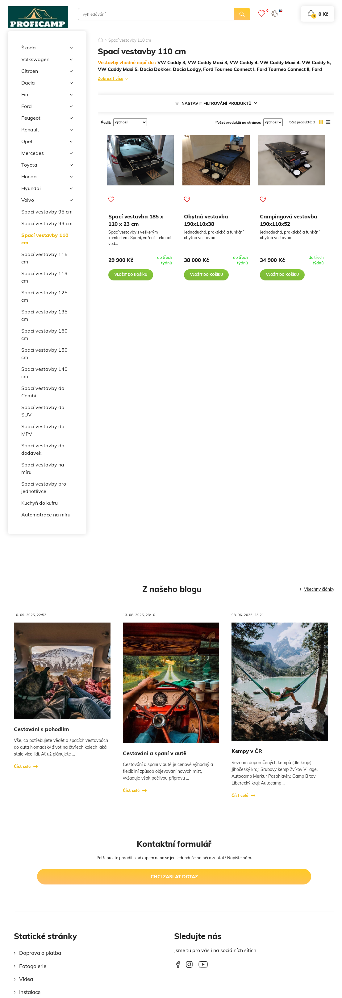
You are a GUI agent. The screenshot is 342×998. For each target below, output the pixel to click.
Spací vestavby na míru (42, 468)
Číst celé (22, 766)
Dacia (47, 83)
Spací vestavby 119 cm (44, 277)
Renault (47, 130)
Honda (47, 177)
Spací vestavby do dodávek (42, 449)
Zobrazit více (110, 78)
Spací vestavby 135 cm (44, 315)
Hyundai (47, 188)
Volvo (47, 200)
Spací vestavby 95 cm (47, 212)
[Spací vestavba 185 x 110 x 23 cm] (140, 160)
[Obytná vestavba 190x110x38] (215, 160)
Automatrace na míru (45, 514)
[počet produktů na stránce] (273, 122)
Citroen (47, 71)
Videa (26, 979)
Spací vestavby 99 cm (47, 223)
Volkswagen (47, 60)
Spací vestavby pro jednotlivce (43, 487)
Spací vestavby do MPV (42, 430)
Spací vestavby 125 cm (44, 296)
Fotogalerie (32, 966)
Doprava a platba (40, 953)
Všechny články (319, 589)
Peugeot (47, 118)
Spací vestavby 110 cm (45, 239)
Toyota (47, 165)
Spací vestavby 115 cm (44, 258)
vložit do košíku (131, 274)
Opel (47, 142)
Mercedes (47, 153)
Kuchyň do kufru (39, 503)
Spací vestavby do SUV (42, 411)
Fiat (47, 95)
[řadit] (130, 122)
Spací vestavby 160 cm (44, 334)
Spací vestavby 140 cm (44, 372)
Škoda (47, 48)
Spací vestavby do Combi (42, 392)
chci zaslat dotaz (174, 877)
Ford (47, 106)
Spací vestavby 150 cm (44, 353)
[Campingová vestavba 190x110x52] (291, 160)
